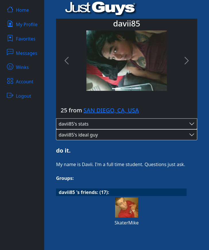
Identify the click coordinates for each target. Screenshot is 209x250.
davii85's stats (73, 124)
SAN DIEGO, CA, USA (111, 110)
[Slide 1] (116, 88)
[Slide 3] (137, 88)
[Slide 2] (126, 88)
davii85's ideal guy (78, 135)
